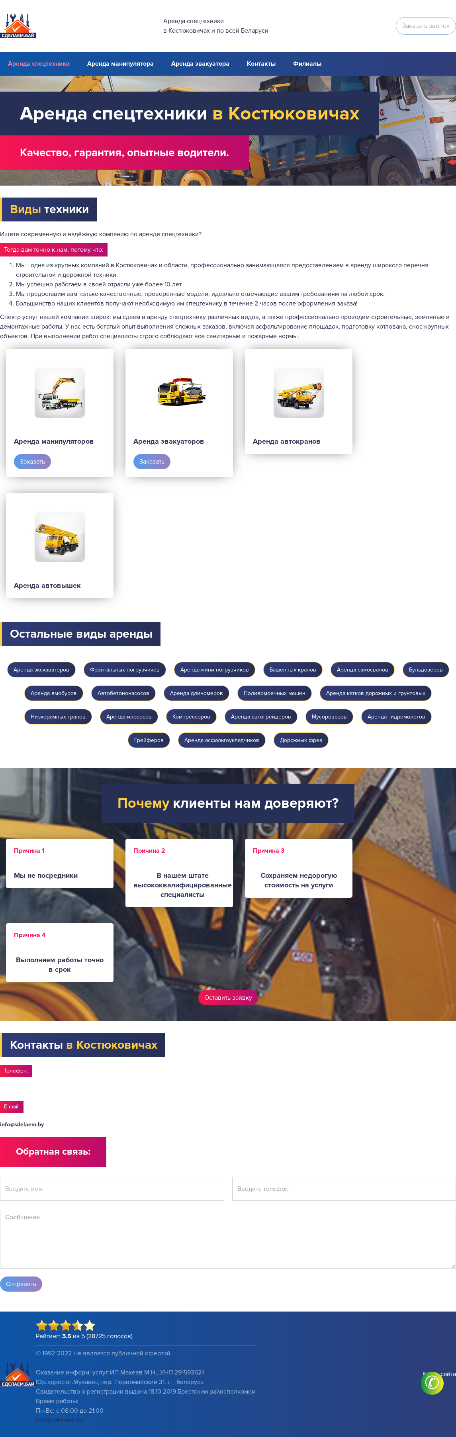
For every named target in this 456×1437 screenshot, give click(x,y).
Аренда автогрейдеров (261, 716)
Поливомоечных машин (274, 693)
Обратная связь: (53, 1151)
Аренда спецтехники (39, 64)
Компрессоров (191, 716)
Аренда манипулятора (120, 64)
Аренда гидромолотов (396, 716)
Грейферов (149, 740)
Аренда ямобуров (54, 693)
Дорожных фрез (301, 740)
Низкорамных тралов (58, 716)
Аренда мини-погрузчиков (214, 669)
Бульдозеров (426, 669)
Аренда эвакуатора (200, 64)
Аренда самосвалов (362, 669)
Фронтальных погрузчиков (125, 669)
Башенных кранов (293, 669)
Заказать (32, 462)
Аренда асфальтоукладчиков (221, 740)
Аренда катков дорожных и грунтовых (375, 693)
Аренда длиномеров (196, 693)
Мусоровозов (329, 716)
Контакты (261, 64)
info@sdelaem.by (22, 1124)
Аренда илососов (129, 716)
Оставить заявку (228, 998)
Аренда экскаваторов (41, 669)
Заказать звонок (426, 26)
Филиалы (307, 64)
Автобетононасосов (123, 693)
